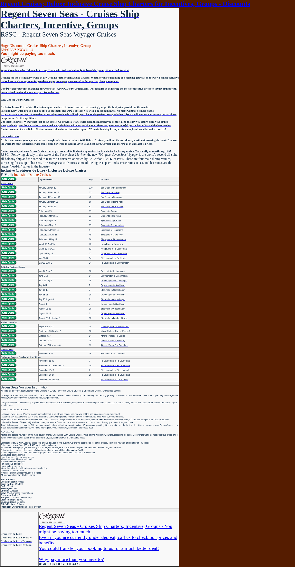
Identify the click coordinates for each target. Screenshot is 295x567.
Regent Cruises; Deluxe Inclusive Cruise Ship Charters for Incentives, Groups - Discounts (125, 3)
